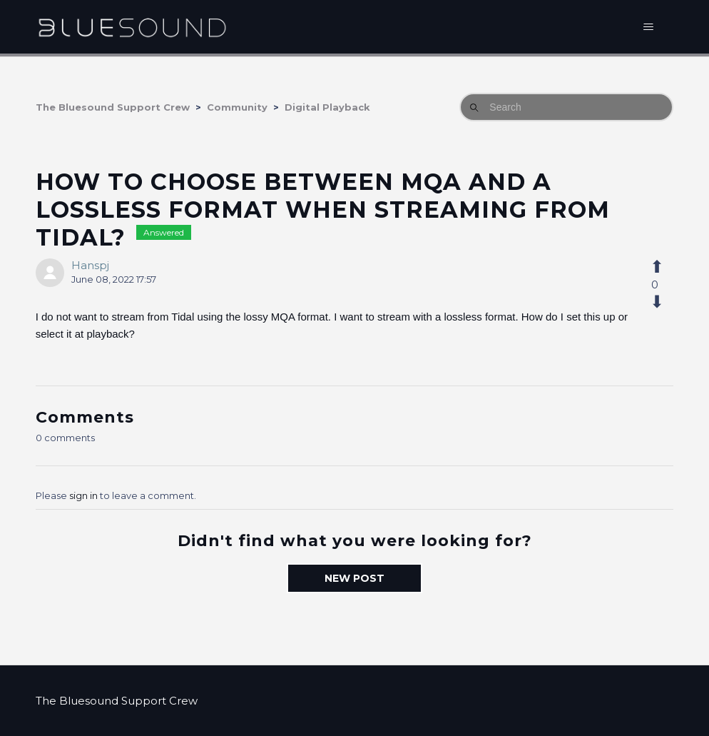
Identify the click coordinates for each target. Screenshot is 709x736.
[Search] (566, 107)
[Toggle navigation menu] (648, 27)
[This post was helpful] (665, 267)
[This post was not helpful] (665, 302)
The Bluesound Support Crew (113, 107)
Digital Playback (327, 107)
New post (354, 578)
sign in (83, 495)
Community (237, 107)
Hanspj (90, 265)
